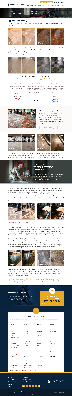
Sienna (38, 333)
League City (39, 345)
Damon (12, 331)
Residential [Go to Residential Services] (30, 5)
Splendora (39, 365)
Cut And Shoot (14, 360)
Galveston (26, 343)
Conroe (12, 358)
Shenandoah (40, 363)
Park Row (39, 328)
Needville (39, 324)
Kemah (38, 341)
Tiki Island (52, 345)
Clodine (12, 329)
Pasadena (39, 351)
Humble (25, 351)
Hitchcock (39, 339)
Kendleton (26, 331)
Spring (38, 367)
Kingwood (26, 356)
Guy (25, 326)
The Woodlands (53, 358)
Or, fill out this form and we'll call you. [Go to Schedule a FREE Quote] (52, 304)
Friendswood (27, 341)
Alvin (12, 339)
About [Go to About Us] (49, 5)
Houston (26, 328)
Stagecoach (53, 356)
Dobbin (12, 363)
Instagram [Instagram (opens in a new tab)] (23, 386)
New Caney (26, 361)
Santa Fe (52, 341)
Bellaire (12, 350)
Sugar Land (52, 326)
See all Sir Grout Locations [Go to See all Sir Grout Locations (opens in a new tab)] (30, 370)
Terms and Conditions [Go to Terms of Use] (25, 392)
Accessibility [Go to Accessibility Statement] (10, 392)
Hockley (12, 367)
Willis (51, 360)
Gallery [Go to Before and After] (44, 5)
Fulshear (26, 324)
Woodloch (52, 361)
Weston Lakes (53, 331)
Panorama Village (28, 367)
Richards (39, 361)
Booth (12, 326)
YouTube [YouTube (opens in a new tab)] (33, 386)
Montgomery (27, 360)
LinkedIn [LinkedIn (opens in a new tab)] (36, 386)
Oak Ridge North (27, 365)
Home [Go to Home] (10, 377)
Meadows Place (27, 333)
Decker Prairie (14, 361)
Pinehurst (39, 358)
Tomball (52, 351)
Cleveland (13, 356)
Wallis (51, 329)
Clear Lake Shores (15, 345)
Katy (25, 329)
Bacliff (12, 341)
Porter (38, 360)
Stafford (52, 324)
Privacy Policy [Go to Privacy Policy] (16, 392)
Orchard (39, 326)
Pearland (52, 350)
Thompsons (52, 328)
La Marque (39, 343)
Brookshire (13, 328)
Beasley (12, 324)
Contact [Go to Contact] (62, 5)
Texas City (52, 343)
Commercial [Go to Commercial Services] (37, 5)
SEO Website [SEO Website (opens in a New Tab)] (56, 392)
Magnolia (26, 358)
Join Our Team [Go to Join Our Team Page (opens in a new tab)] (27, 382)
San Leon (52, 339)
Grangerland (14, 365)
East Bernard (14, 333)
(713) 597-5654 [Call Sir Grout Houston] (59, 2)
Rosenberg (39, 331)
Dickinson (26, 339)
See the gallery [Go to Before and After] (48, 128)
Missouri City (26, 335)
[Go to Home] (17, 4)
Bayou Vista (13, 343)
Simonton (39, 335)
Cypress (12, 351)
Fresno (12, 335)
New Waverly (27, 363)
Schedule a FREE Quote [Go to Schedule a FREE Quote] (46, 2)
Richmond (39, 329)
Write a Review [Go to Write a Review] (38, 2)
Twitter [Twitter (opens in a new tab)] (30, 386)
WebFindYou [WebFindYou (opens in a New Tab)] (62, 392)
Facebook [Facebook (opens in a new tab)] (27, 386)
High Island (26, 345)
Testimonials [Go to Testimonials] (55, 5)
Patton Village (40, 356)
